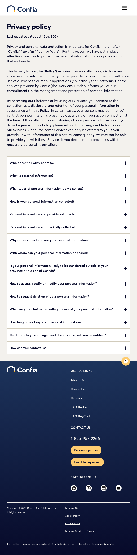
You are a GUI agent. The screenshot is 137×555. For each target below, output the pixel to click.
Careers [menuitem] (76, 398)
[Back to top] (125, 361)
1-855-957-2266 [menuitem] (85, 439)
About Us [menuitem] (77, 380)
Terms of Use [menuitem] (72, 508)
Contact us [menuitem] (78, 389)
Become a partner (86, 450)
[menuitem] (22, 368)
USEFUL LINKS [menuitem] (81, 371)
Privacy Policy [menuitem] (72, 523)
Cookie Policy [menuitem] (72, 515)
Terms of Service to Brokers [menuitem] (80, 531)
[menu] (62, 8)
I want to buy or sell (87, 462)
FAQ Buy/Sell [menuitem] (80, 416)
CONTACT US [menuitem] (81, 428)
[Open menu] (124, 8)
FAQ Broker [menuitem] (79, 407)
